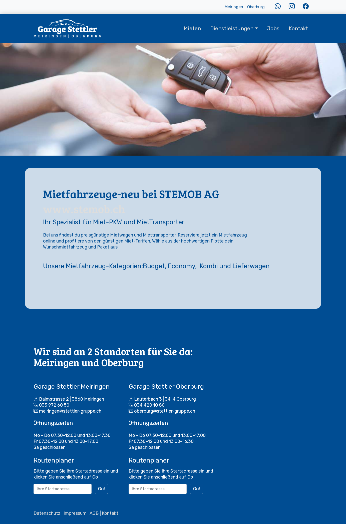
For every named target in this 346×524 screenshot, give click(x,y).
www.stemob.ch (84, 208)
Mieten (192, 28)
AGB (94, 513)
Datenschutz (47, 513)
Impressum (75, 513)
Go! (101, 489)
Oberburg (256, 6)
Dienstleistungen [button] (231, 28)
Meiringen (234, 6)
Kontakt (298, 28)
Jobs (273, 28)
